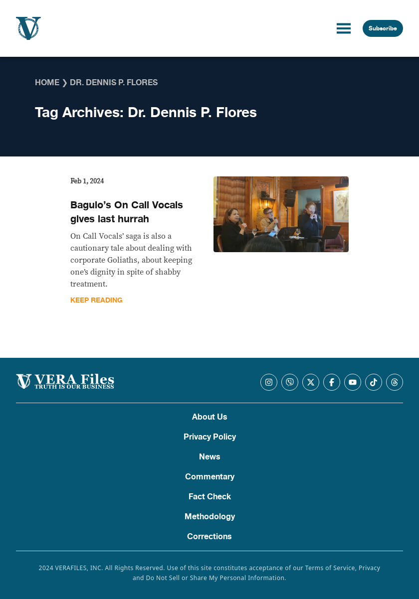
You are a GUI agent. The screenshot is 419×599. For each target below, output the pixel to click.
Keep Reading (96, 300)
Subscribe (383, 28)
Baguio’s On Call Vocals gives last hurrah (126, 212)
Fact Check (210, 496)
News (209, 456)
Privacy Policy (210, 437)
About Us (209, 417)
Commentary (209, 476)
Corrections (209, 536)
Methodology (210, 516)
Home (47, 82)
